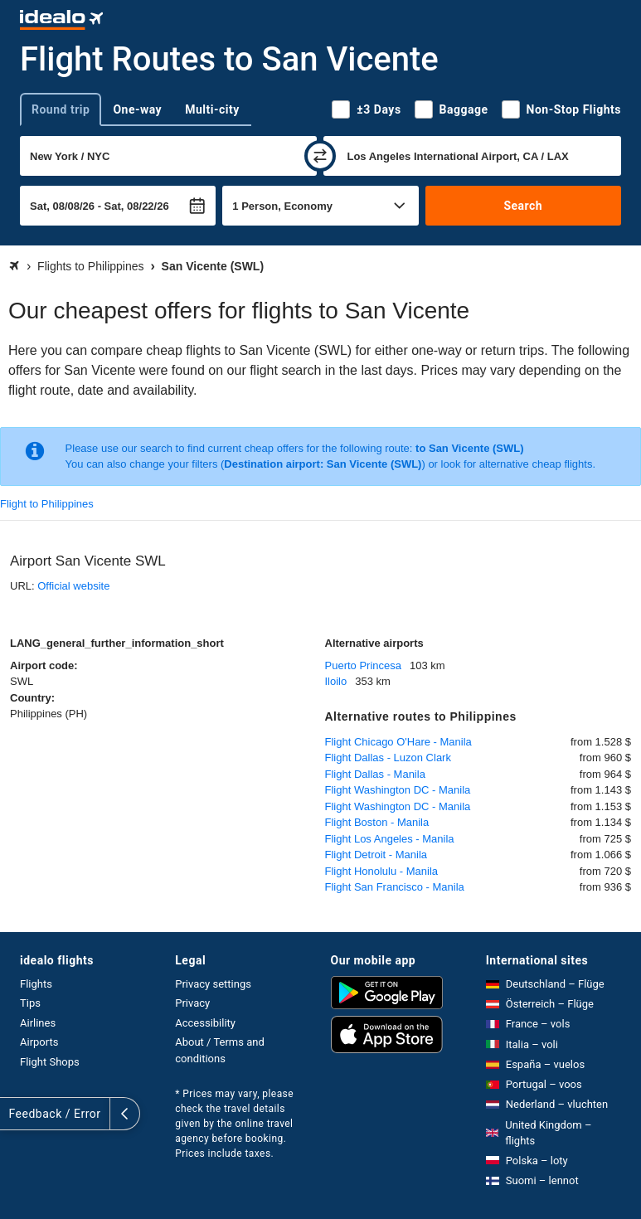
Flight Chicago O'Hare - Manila (398, 742)
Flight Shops (50, 1062)
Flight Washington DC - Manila (398, 790)
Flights (36, 984)
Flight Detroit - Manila (376, 854)
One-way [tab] (137, 109)
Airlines (38, 1023)
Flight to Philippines (47, 504)
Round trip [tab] (61, 109)
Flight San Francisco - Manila (394, 887)
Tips (30, 1003)
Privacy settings (213, 984)
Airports (39, 1042)
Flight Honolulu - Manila (382, 871)
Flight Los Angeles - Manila (389, 839)
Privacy (192, 1003)
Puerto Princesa (363, 665)
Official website (73, 586)
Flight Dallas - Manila (375, 774)
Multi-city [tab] (212, 109)
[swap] (320, 156)
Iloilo (336, 681)
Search (522, 205)
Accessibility (205, 1023)
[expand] (15, 1113)
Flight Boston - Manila (377, 822)
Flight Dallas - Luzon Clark (388, 757)
